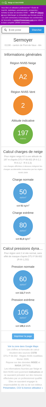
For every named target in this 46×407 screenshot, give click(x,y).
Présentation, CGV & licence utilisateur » (23, 388)
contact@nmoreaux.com (23, 20)
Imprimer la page (23, 336)
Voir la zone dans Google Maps (23, 346)
